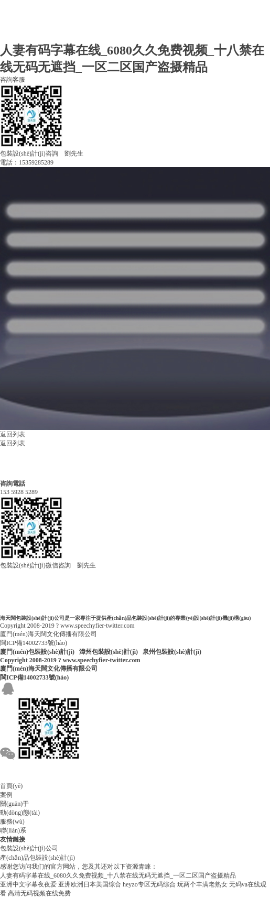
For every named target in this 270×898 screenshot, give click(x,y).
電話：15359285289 (26, 162)
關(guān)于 (14, 803)
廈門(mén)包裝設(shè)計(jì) (37, 651)
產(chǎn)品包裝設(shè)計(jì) (37, 857)
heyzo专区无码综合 (149, 884)
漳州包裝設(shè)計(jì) (108, 651)
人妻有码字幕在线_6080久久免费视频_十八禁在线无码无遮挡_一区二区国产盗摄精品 (118, 875)
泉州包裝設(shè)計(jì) (172, 651)
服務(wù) (12, 821)
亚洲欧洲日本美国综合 (89, 884)
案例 (6, 794)
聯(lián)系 (13, 830)
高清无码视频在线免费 (39, 893)
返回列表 (12, 434)
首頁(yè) (11, 786)
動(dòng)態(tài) (20, 812)
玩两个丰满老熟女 (202, 884)
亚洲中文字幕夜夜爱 (28, 884)
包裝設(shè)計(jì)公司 (29, 848)
